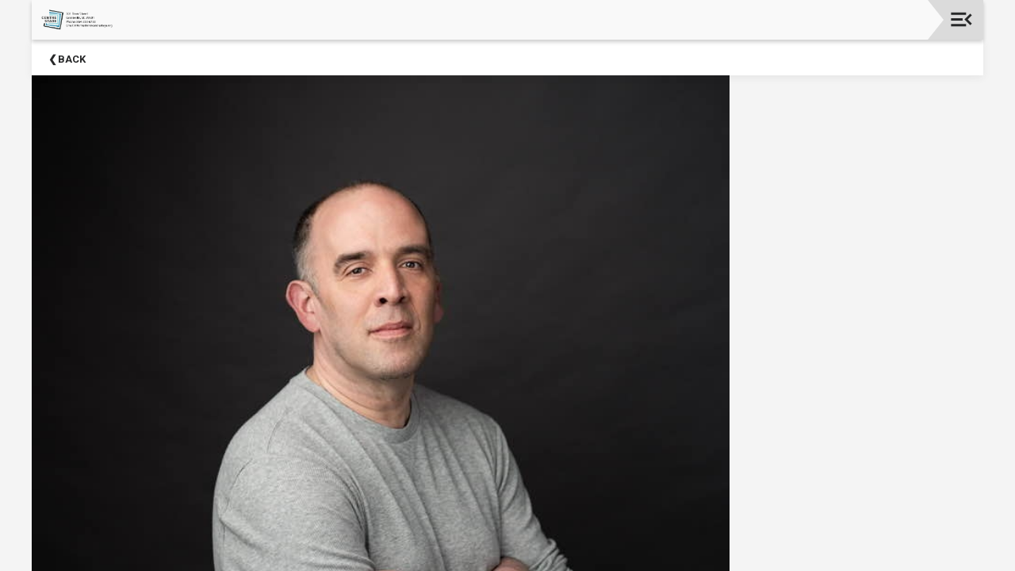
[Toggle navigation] (961, 19)
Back (72, 59)
